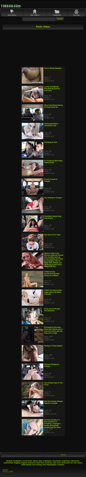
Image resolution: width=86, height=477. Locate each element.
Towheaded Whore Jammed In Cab (51, 125)
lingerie (24, 463)
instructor (31, 463)
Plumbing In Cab (50, 142)
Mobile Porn (11, 5)
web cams (57, 463)
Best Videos (35, 15)
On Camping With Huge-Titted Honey (53, 162)
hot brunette (27, 461)
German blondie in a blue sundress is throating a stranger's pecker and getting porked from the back (52, 423)
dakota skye (37, 461)
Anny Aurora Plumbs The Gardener (52, 310)
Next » (64, 455)
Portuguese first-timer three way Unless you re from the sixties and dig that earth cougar (53, 330)
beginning (66, 461)
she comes (78, 463)
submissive (75, 461)
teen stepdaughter (49, 465)
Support (5, 470)
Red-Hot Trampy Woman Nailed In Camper (53, 402)
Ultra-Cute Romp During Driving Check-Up (53, 106)
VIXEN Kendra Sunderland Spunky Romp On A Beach (51, 274)
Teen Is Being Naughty (52, 68)
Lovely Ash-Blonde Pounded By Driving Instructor (52, 88)
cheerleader (56, 461)
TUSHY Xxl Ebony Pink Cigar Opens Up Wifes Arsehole (53, 292)
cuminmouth (8, 463)
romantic (60, 465)
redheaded (47, 461)
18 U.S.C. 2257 (8, 471)
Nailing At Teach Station (53, 346)
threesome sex (67, 463)
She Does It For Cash (52, 235)
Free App (76, 15)
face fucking (37, 465)
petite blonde (26, 465)
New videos (12, 15)
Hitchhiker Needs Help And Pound (52, 217)
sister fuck (40, 463)
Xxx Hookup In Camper (53, 198)
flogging (17, 463)
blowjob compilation (14, 461)
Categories (57, 15)
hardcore (48, 463)
